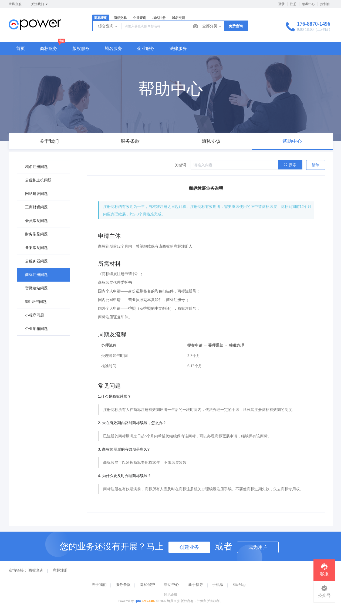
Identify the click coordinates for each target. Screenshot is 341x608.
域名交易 (178, 18)
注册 (293, 4)
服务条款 (123, 585)
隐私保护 (147, 585)
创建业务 (189, 547)
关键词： (182, 165)
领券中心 (308, 4)
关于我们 (99, 585)
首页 (20, 48)
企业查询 (139, 18)
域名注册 (159, 18)
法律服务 (178, 48)
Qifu (137, 601)
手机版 (218, 585)
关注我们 (40, 4)
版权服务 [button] (81, 48)
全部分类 (212, 26)
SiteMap (239, 585)
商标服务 (48, 48)
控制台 (325, 4)
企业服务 (145, 48)
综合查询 (108, 26)
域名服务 (113, 48)
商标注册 (60, 570)
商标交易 (120, 18)
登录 (281, 4)
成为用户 (258, 547)
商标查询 (100, 18)
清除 (315, 165)
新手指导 (195, 585)
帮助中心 (171, 585)
